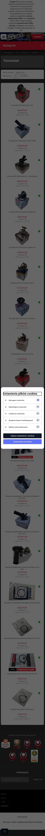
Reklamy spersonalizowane (18, 427)
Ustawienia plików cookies (20, 393)
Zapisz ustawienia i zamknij (22, 436)
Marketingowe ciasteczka (17, 407)
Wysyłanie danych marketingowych (21, 420)
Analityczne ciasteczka (17, 414)
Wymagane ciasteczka (16, 400)
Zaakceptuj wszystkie (22, 442)
